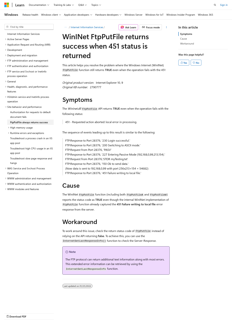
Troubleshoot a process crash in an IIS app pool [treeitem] (31, 140)
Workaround (187, 43)
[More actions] (166, 27)
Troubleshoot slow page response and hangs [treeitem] (31, 161)
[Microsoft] (6, 5)
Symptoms (186, 34)
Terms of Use (97, 313)
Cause (183, 38)
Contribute (65, 313)
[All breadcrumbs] (65, 27)
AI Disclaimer (11, 313)
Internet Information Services (87, 27)
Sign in (224, 5)
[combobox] (29, 27)
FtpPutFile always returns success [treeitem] (29, 122)
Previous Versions (33, 313)
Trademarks (115, 313)
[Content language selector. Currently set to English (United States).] (21, 304)
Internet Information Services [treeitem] (23, 34)
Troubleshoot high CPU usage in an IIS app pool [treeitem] (31, 151)
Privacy (79, 313)
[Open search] (215, 5)
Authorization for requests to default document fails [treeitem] (30, 114)
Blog (49, 313)
